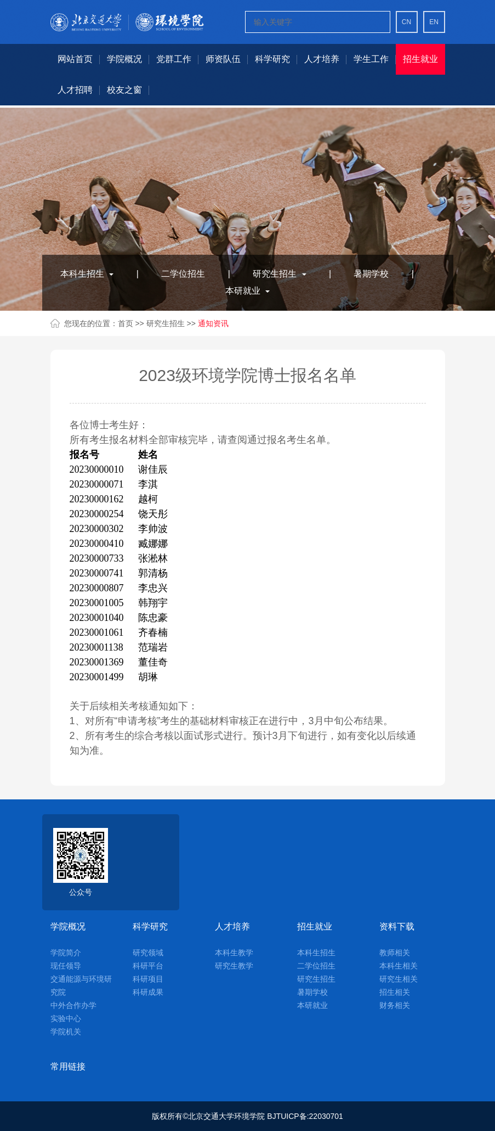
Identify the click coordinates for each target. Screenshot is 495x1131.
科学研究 (150, 926)
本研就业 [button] (247, 290)
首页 (125, 323)
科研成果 (148, 992)
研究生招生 (166, 323)
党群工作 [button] (173, 59)
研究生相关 (398, 979)
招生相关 (394, 992)
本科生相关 (398, 965)
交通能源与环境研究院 (81, 985)
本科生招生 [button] (86, 273)
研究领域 (148, 952)
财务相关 (394, 1005)
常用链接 (68, 1066)
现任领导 (65, 965)
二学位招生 (183, 273)
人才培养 (232, 926)
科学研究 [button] (272, 59)
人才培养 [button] (321, 59)
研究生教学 (234, 965)
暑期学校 (371, 273)
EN (434, 22)
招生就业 (314, 926)
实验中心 (65, 1018)
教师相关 (394, 952)
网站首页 (75, 59)
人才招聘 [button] (75, 89)
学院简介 (65, 952)
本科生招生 (316, 952)
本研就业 (312, 1005)
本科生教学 (234, 952)
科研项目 (148, 979)
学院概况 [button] (124, 59)
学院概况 (68, 926)
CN (406, 22)
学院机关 (65, 1031)
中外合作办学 (73, 1005)
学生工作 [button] (371, 59)
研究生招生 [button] (279, 273)
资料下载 (396, 926)
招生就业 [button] (420, 59)
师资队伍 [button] (223, 59)
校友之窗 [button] (124, 89)
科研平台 (148, 965)
